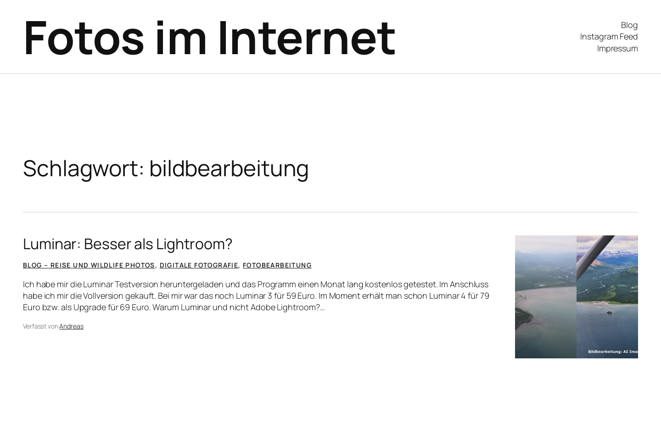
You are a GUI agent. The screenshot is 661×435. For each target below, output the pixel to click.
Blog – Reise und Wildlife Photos (89, 265)
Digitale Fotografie (199, 265)
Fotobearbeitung (277, 265)
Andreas (71, 326)
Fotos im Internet (210, 36)
